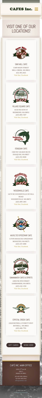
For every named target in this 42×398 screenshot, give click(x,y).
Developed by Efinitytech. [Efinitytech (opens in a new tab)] (21, 392)
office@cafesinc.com (21, 380)
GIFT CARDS (13, 345)
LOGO (21, 9)
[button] (36, 13)
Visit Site (17, 75)
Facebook (24, 75)
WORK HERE (28, 345)
